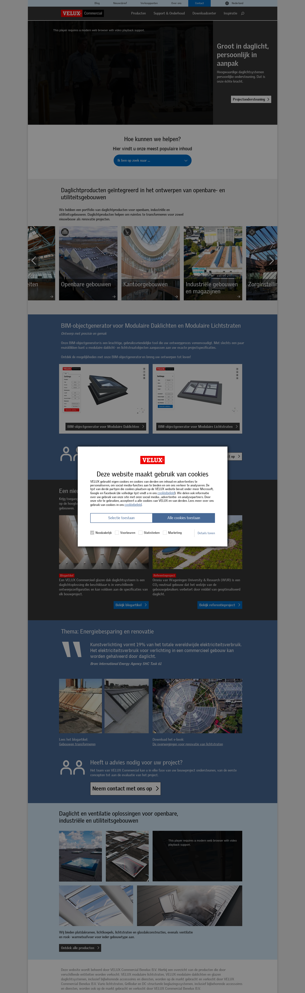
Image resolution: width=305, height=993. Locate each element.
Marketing (172, 533)
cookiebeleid (166, 493)
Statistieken (149, 533)
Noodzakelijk (101, 533)
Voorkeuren (125, 533)
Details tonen (206, 533)
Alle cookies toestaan (183, 518)
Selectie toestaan (121, 518)
